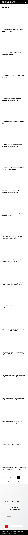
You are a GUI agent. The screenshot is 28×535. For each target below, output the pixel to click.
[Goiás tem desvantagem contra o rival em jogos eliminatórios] (14, 20)
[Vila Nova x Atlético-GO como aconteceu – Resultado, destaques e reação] (14, 251)
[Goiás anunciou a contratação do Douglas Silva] (14, 112)
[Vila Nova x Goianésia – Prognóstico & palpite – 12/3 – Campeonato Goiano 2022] (14, 458)
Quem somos (8, 507)
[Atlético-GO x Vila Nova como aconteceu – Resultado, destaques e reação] (14, 297)
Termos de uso (16, 509)
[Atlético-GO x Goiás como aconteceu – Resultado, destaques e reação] (14, 181)
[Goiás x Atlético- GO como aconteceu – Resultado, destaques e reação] (14, 135)
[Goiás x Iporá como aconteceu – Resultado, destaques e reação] (14, 204)
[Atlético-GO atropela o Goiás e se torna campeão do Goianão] (14, 43)
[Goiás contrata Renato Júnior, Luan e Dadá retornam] (14, 66)
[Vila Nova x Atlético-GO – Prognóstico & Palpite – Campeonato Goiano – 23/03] (14, 274)
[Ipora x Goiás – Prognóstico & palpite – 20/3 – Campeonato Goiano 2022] (14, 320)
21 (18, 481)
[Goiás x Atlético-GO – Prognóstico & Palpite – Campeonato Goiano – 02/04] (14, 158)
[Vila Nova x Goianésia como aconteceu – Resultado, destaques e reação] (14, 412)
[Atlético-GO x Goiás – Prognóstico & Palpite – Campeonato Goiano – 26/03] (14, 227)
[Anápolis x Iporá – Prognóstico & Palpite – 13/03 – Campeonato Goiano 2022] (14, 435)
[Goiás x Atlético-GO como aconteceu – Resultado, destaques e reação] (14, 89)
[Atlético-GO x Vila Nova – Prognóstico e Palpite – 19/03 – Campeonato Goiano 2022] (14, 343)
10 (13, 481)
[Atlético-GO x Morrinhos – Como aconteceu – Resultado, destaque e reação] (14, 366)
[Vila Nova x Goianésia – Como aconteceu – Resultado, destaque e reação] (14, 389)
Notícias (17, 2)
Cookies (10, 509)
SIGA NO (9, 516)
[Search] (25, 2)
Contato (14, 507)
